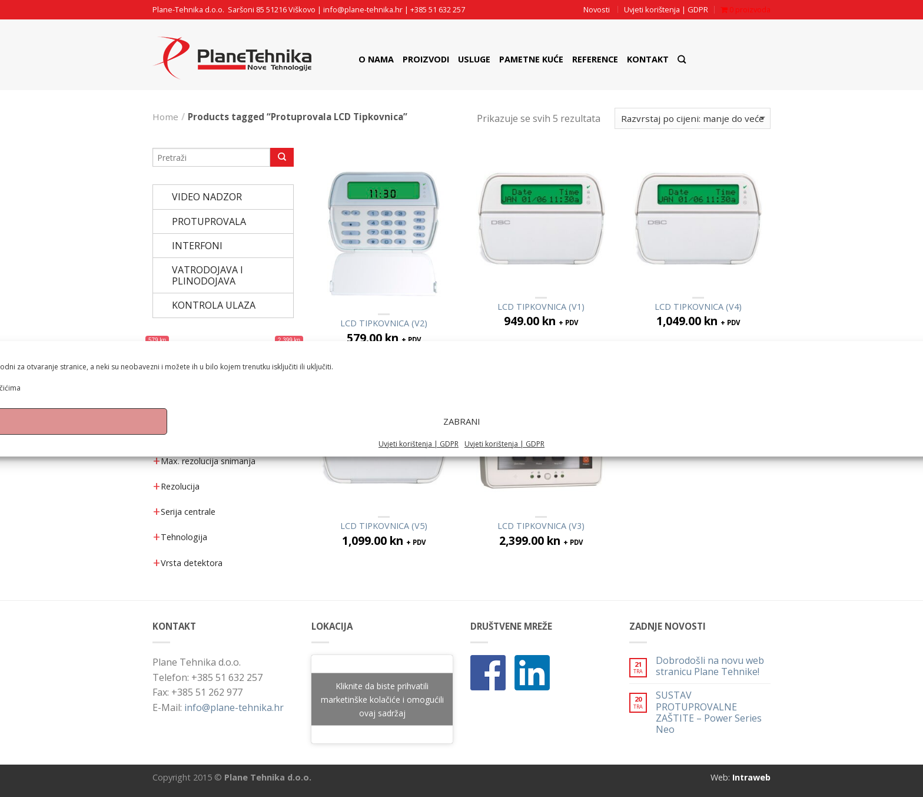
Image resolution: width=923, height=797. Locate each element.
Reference (595, 59)
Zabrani (461, 432)
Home (165, 117)
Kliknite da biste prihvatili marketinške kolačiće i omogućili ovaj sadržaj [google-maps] (382, 699)
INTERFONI (197, 245)
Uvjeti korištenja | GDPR (419, 454)
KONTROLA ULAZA (213, 305)
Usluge (474, 59)
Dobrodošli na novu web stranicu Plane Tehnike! (710, 666)
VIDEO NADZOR (207, 196)
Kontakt (648, 59)
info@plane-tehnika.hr (363, 10)
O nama (376, 59)
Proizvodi (426, 59)
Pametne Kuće (531, 59)
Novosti (596, 9)
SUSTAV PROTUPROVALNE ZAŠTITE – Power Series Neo (709, 712)
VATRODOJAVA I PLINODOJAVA (207, 275)
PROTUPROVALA (209, 221)
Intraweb (751, 777)
